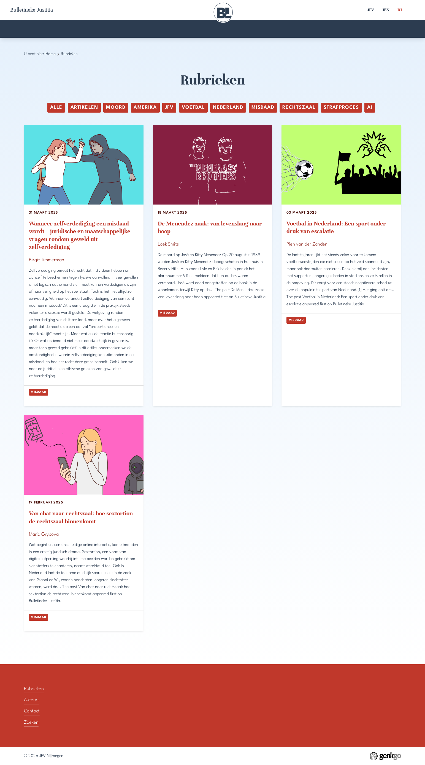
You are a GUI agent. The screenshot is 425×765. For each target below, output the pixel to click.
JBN (385, 9)
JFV (370, 9)
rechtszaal (298, 107)
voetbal (193, 107)
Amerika (145, 107)
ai (369, 107)
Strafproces (341, 107)
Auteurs (132, 29)
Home (59, 29)
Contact (208, 29)
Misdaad (262, 107)
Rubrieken (286, 29)
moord (116, 107)
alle (56, 107)
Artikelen (84, 107)
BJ (399, 9)
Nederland (228, 107)
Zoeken (363, 29)
